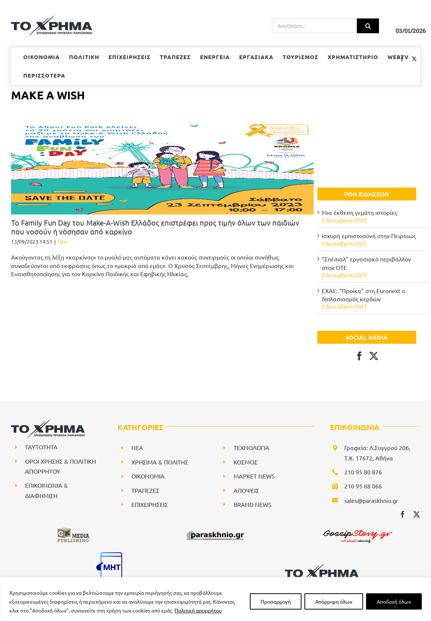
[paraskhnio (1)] (215, 529)
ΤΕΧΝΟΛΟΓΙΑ (251, 447)
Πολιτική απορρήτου (198, 610)
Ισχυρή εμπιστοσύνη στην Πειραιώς (369, 235)
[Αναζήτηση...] (314, 25)
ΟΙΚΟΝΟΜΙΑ (148, 476)
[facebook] (402, 514)
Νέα (62, 241)
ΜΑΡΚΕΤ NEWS (254, 476)
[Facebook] (359, 355)
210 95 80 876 (363, 472)
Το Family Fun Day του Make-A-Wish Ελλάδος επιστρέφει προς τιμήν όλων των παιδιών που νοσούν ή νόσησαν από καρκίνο (155, 227)
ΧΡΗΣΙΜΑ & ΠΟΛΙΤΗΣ (159, 462)
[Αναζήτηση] (368, 25)
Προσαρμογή (276, 601)
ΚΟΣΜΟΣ (246, 462)
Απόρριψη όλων (333, 601)
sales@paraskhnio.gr (371, 500)
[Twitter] (373, 355)
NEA (137, 447)
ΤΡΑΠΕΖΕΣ (145, 490)
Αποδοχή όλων (394, 601)
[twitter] (416, 514)
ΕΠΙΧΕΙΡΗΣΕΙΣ (149, 504)
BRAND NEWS (253, 504)
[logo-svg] (322, 566)
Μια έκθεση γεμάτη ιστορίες (359, 212)
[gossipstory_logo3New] (357, 529)
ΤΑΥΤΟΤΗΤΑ (41, 446)
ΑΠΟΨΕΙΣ (246, 490)
